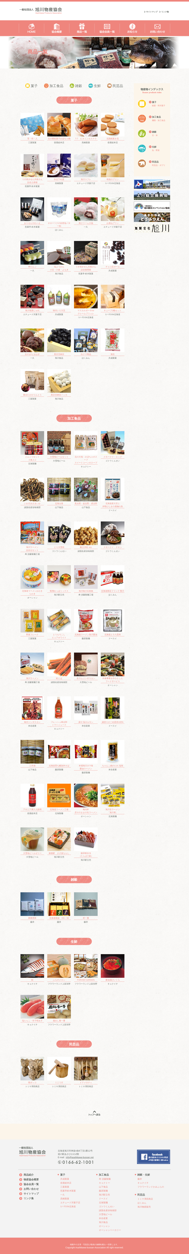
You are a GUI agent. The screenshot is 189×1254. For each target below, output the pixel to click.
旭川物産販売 (144, 1207)
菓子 (31, 86)
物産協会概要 (31, 1179)
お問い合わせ (31, 1189)
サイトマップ (152, 12)
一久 (86, 212)
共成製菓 (112, 256)
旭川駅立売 (59, 580)
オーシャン (32, 582)
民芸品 (115, 86)
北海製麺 (32, 448)
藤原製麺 (86, 624)
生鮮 (94, 86)
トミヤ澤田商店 (32, 1072)
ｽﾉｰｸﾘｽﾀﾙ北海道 (112, 169)
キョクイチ (32, 969)
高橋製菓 (86, 128)
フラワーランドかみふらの (150, 1187)
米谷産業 (32, 711)
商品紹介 (29, 1174)
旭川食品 (59, 258)
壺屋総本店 (59, 128)
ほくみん (59, 214)
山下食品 (59, 493)
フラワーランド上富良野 (59, 969)
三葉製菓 (32, 128)
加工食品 (53, 86)
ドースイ (112, 495)
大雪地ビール (59, 446)
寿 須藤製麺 (105, 1179)
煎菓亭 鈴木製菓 (32, 170)
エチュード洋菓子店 (86, 169)
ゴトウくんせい (112, 446)
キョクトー (86, 449)
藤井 (32, 907)
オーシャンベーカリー (110, 1230)
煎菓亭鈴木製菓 (68, 1190)
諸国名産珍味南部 (32, 493)
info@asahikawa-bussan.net (80, 1157)
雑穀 (76, 86)
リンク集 (165, 12)
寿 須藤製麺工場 (32, 538)
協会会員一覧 (31, 1184)
